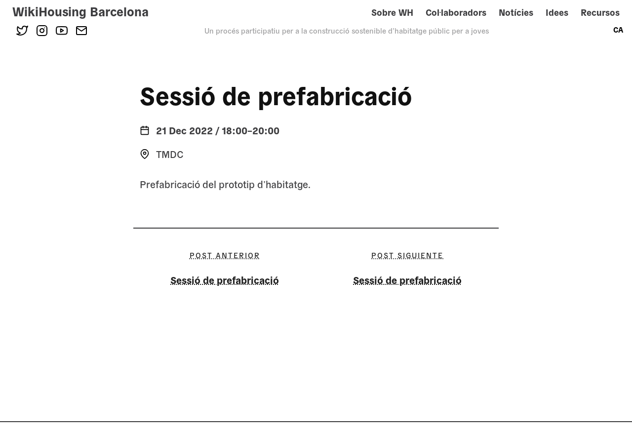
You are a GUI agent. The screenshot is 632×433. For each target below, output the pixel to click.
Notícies (516, 12)
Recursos (600, 12)
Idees (557, 12)
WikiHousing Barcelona (80, 11)
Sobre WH (392, 12)
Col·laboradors (456, 12)
